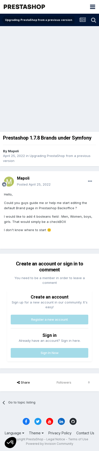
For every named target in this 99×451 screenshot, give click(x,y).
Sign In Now (50, 353)
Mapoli (13, 151)
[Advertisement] (49, 78)
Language (14, 433)
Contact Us (85, 433)
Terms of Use (78, 439)
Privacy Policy (60, 433)
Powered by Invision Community (49, 444)
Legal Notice (55, 439)
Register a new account (49, 319)
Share (23, 382)
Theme (36, 433)
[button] (10, 443)
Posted (34, 184)
